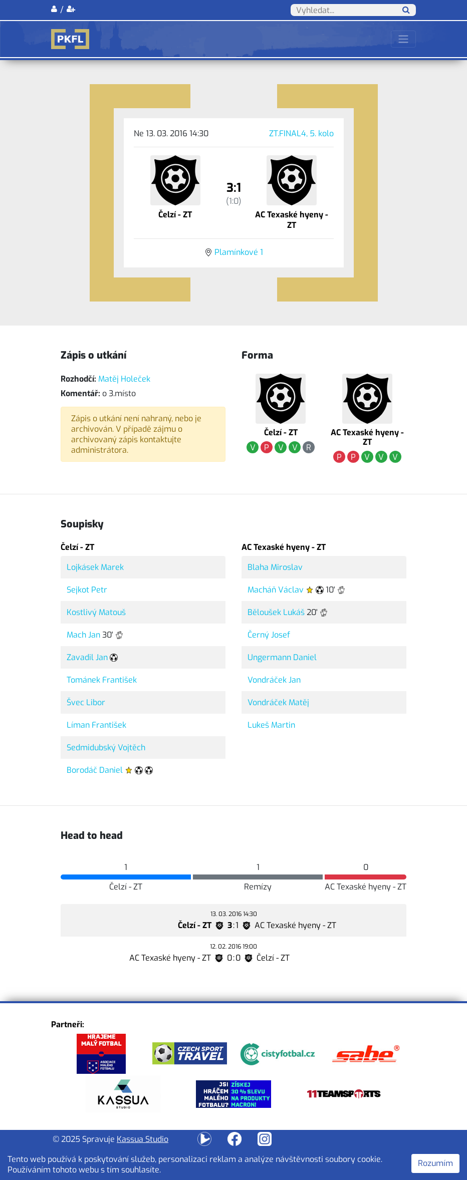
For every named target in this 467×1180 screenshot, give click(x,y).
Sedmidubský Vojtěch (106, 747)
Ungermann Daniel (282, 657)
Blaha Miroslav (275, 567)
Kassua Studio (142, 1139)
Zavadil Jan (87, 657)
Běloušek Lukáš (276, 612)
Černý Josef (269, 635)
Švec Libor (86, 702)
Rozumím (435, 1163)
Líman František (96, 725)
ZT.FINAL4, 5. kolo (301, 133)
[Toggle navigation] (403, 39)
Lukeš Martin (271, 725)
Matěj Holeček (124, 379)
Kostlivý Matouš (96, 612)
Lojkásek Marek (95, 567)
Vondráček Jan (274, 680)
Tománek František (102, 680)
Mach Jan (83, 635)
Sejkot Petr (87, 589)
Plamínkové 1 (238, 252)
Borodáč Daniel (95, 770)
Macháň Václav (276, 589)
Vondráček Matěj (278, 702)
